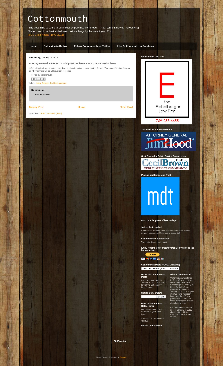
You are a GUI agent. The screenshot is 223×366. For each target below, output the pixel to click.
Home (33, 46)
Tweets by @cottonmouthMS (154, 242)
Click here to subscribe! (169, 233)
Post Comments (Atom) (51, 113)
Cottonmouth (58, 19)
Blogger (123, 357)
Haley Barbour (42, 83)
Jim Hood (54, 83)
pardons (62, 83)
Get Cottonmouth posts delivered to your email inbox (151, 311)
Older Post (126, 107)
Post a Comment (42, 95)
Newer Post (36, 107)
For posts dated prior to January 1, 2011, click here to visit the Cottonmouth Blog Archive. (153, 283)
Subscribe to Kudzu (55, 46)
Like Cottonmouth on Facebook (135, 46)
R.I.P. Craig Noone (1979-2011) (46, 34)
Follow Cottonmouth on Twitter (92, 46)
